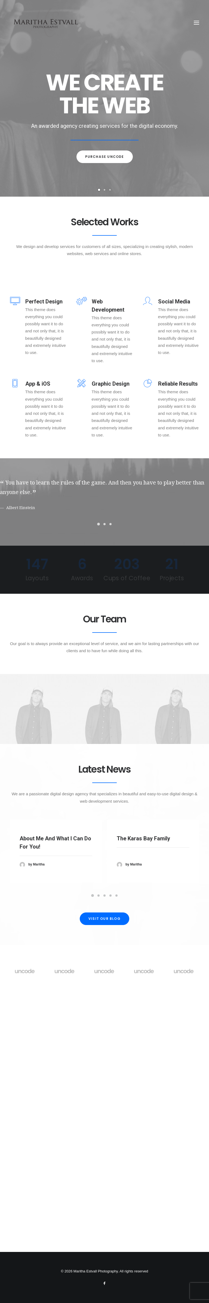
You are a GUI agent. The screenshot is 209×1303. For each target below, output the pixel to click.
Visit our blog (104, 1153)
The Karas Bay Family (143, 1094)
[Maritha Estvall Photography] (45, 22)
